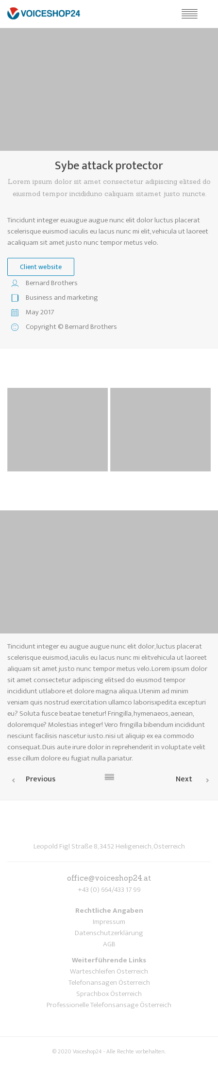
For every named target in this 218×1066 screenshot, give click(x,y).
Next (184, 779)
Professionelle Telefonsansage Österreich (109, 1005)
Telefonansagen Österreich (109, 982)
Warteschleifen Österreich (109, 971)
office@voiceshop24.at (109, 878)
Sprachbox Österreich (109, 994)
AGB (109, 944)
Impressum (109, 922)
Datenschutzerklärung (109, 933)
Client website (41, 266)
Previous (40, 779)
